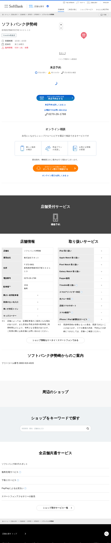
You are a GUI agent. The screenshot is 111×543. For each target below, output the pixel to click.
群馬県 (30, 14)
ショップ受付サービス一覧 (55, 508)
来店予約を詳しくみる (54, 105)
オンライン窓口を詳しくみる (54, 175)
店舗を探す (14, 14)
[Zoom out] (61, 28)
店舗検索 (22, 14)
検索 (88, 428)
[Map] (83, 39)
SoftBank (14, 6)
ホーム (7, 14)
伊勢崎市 (37, 14)
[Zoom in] (61, 24)
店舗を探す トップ (9, 533)
